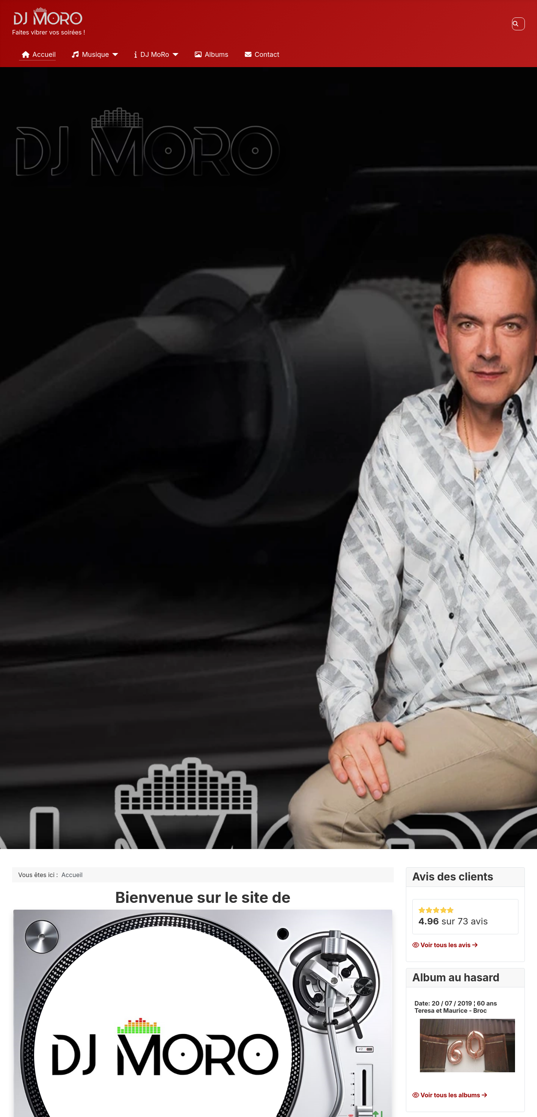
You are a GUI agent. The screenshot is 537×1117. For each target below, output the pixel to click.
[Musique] (114, 54)
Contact (260, 54)
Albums (210, 54)
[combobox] (518, 23)
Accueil (37, 54)
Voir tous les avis (445, 945)
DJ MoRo (150, 54)
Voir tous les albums (449, 1095)
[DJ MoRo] (173, 54)
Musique (89, 54)
